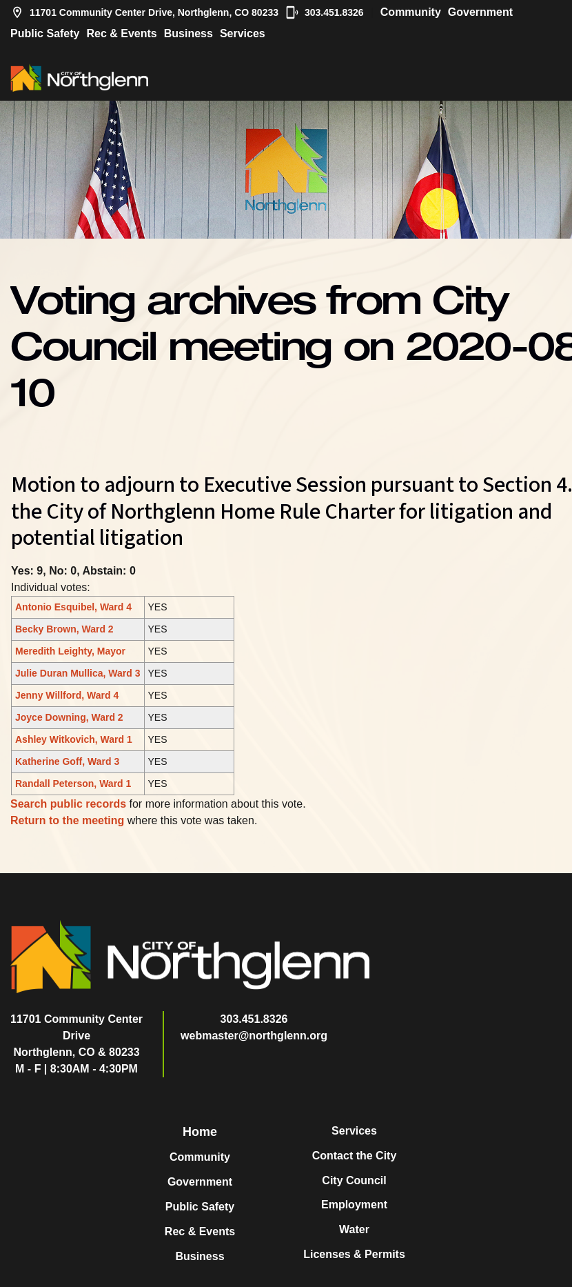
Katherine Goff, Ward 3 (67, 761)
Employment (354, 1204)
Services (242, 33)
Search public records (68, 804)
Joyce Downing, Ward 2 (69, 717)
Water (354, 1229)
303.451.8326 (324, 12)
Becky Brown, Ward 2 (64, 629)
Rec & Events (121, 33)
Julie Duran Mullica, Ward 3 (78, 673)
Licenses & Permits (354, 1254)
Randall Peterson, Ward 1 (73, 783)
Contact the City (354, 1155)
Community (410, 12)
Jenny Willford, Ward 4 (67, 695)
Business (188, 33)
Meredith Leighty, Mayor (70, 651)
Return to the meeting (67, 820)
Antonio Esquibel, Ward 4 (73, 606)
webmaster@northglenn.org (254, 1035)
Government (480, 12)
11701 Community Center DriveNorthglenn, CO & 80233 (76, 1035)
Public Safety (44, 33)
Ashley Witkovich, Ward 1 (73, 739)
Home (200, 1132)
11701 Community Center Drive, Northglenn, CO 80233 (144, 12)
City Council (354, 1180)
